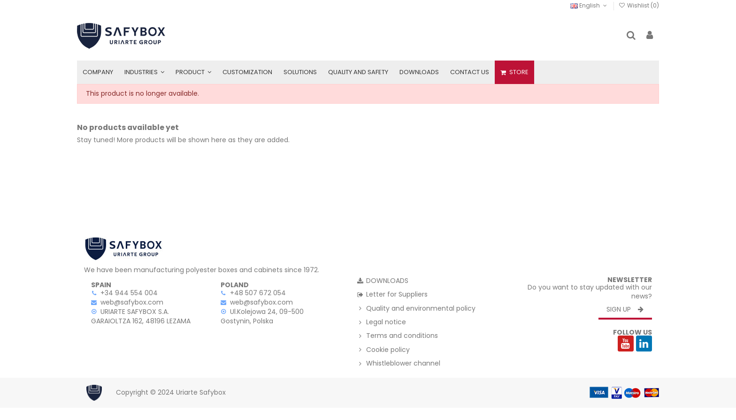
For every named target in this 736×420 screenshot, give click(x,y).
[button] (144, 72)
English (589, 5)
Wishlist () (639, 5)
